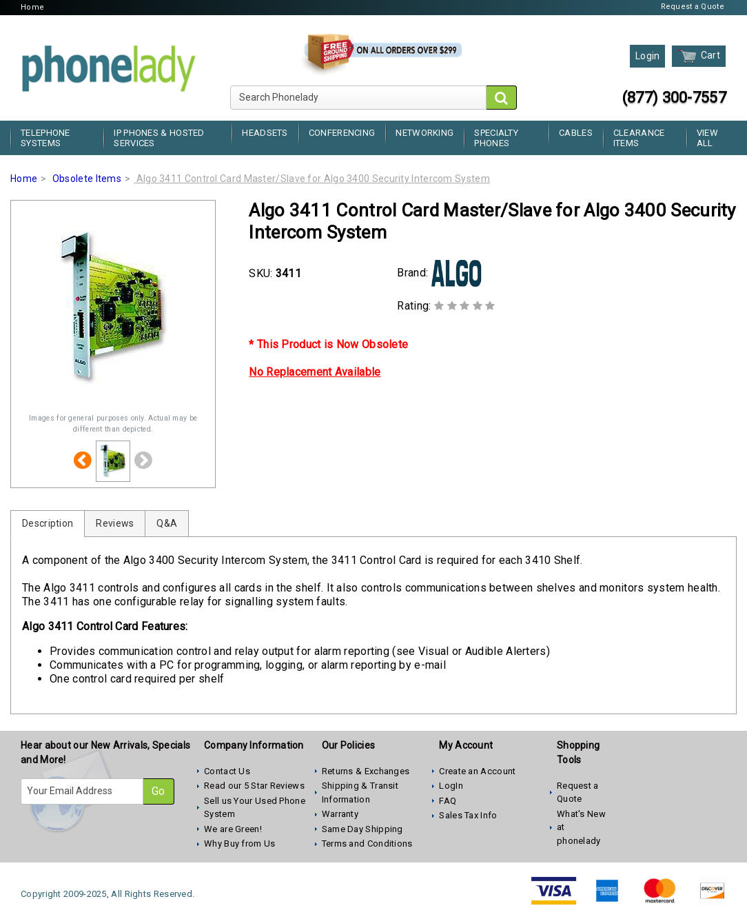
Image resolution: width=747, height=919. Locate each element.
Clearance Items (639, 138)
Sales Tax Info (468, 815)
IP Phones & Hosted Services (159, 138)
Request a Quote (693, 6)
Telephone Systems (45, 138)
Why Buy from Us (240, 843)
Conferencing (342, 133)
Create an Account (477, 771)
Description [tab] (47, 523)
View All (707, 138)
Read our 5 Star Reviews (254, 785)
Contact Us (227, 771)
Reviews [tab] (115, 523)
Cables (576, 133)
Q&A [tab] (166, 523)
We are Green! (233, 829)
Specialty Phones (496, 138)
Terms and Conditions (367, 843)
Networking (424, 133)
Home (32, 7)
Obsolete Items (86, 178)
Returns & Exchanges (366, 771)
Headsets (264, 133)
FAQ (447, 801)
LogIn (451, 785)
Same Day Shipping (362, 829)
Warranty (340, 814)
